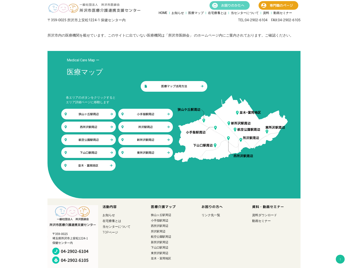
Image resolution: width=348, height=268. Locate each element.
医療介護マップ (163, 206)
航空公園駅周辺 (89, 139)
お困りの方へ (212, 206)
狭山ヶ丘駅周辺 (89, 114)
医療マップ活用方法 (174, 86)
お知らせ (178, 13)
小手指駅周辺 (145, 114)
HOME (163, 13)
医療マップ (196, 13)
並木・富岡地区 (88, 165)
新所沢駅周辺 (145, 139)
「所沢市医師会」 (179, 35)
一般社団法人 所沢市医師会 (99, 5)
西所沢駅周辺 (89, 127)
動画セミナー (282, 13)
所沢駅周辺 (145, 127)
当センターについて (245, 13)
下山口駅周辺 (89, 152)
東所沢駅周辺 (145, 152)
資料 (266, 13)
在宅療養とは (217, 13)
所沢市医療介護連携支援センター (110, 10)
